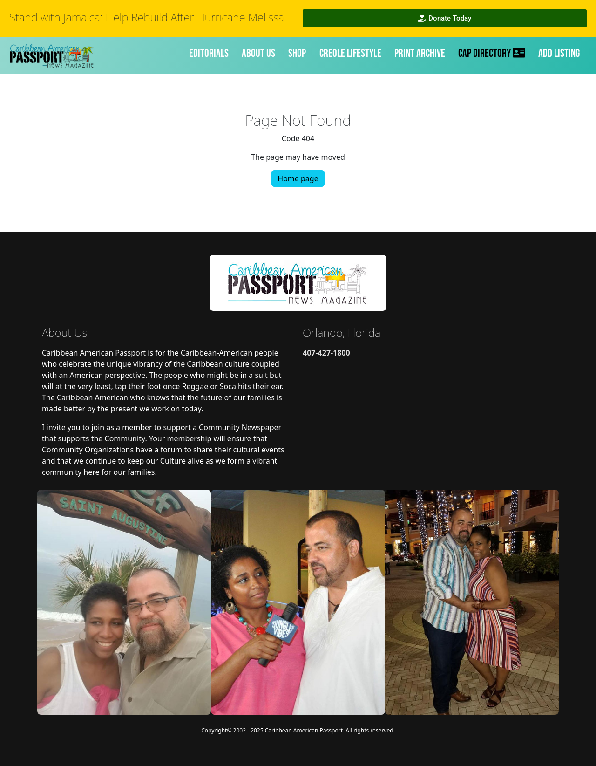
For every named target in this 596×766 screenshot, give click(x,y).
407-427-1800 (326, 353)
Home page (298, 178)
